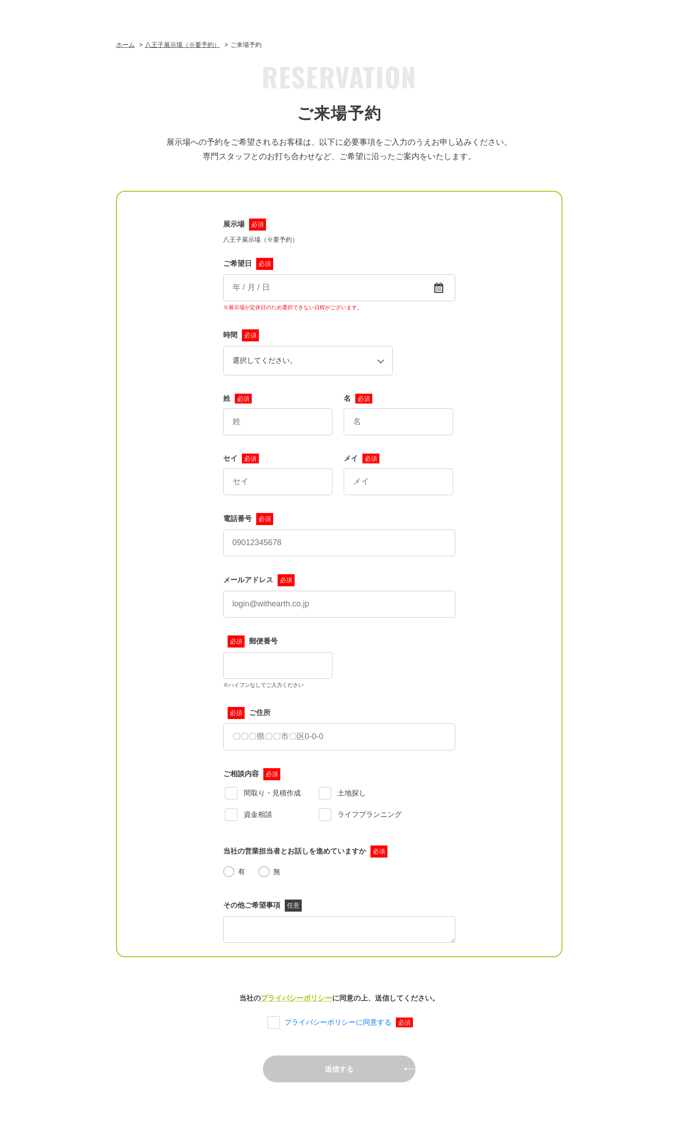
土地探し (342, 793)
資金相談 (248, 815)
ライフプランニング (360, 815)
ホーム (125, 44)
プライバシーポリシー (296, 998)
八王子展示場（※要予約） (182, 44)
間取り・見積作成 (263, 793)
